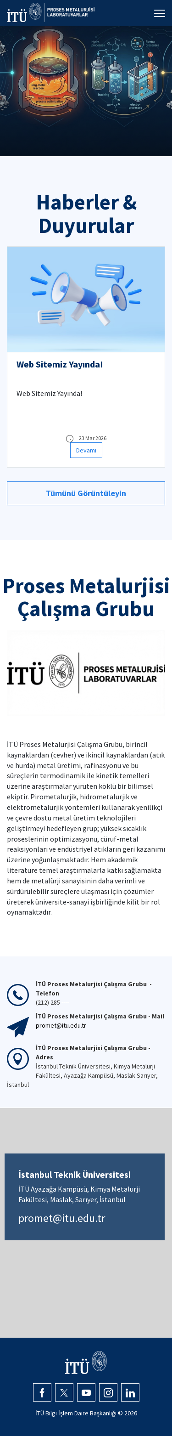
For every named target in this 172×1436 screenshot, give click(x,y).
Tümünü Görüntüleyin (86, 493)
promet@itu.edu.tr (61, 1218)
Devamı (86, 450)
